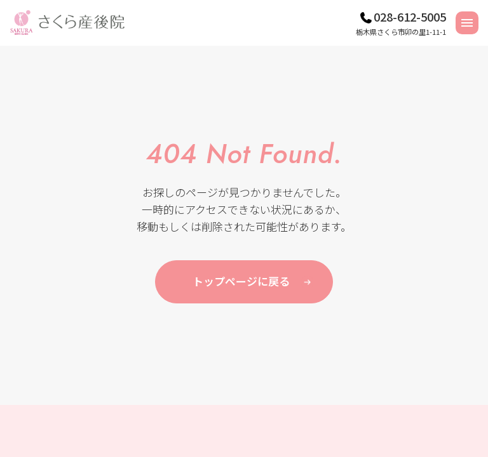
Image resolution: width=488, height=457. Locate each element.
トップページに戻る (241, 281)
